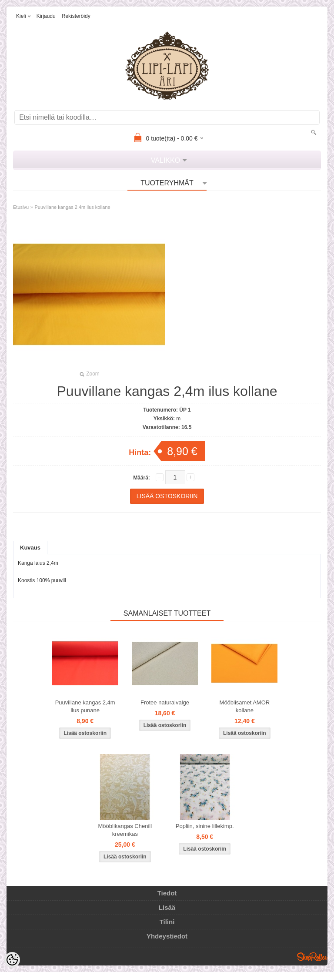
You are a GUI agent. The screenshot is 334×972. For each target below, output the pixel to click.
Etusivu (21, 207)
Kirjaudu (46, 16)
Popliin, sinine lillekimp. (205, 826)
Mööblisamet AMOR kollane (245, 706)
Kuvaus (30, 547)
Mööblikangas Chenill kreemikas (125, 830)
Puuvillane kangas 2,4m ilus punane (85, 706)
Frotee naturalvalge (164, 702)
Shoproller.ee (312, 956)
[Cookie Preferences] (12, 960)
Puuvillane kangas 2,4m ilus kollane (72, 207)
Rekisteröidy (76, 16)
